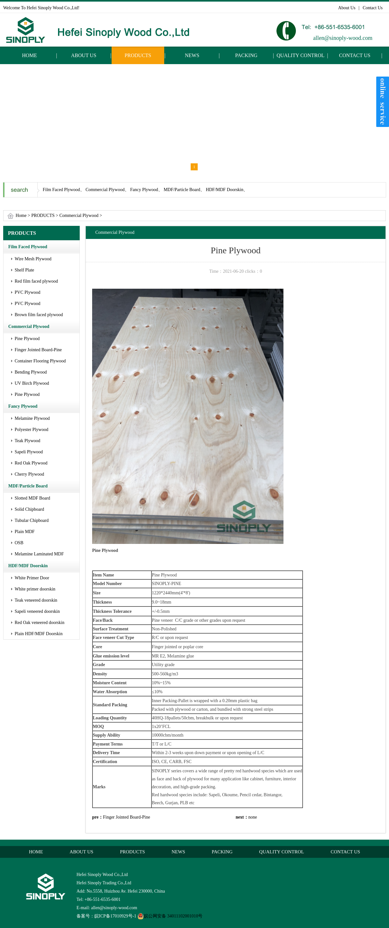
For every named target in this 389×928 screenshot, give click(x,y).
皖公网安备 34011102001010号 (169, 916)
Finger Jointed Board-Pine (38, 349)
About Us (347, 7)
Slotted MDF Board (32, 498)
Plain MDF (25, 531)
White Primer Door (32, 577)
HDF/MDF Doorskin (28, 565)
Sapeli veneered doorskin (37, 611)
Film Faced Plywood (27, 246)
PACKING (246, 55)
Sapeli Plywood (29, 451)
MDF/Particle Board (28, 486)
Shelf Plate (24, 270)
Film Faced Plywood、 (63, 189)
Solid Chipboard (29, 509)
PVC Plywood (27, 292)
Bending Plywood (31, 372)
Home (21, 215)
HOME (29, 55)
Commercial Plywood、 (107, 189)
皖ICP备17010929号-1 (115, 916)
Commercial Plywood (79, 215)
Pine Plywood (27, 338)
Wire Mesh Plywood (33, 258)
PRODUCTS (138, 55)
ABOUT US (83, 55)
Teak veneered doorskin (36, 600)
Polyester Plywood (31, 429)
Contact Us (373, 7)
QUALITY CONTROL (300, 55)
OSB (19, 542)
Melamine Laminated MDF (39, 554)
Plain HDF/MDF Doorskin (38, 633)
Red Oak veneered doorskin (39, 622)
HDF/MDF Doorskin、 (227, 189)
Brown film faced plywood (39, 314)
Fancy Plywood (22, 406)
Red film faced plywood (36, 281)
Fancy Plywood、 (146, 189)
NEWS (192, 55)
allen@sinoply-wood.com (342, 38)
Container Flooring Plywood (40, 361)
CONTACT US (354, 55)
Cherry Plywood (29, 474)
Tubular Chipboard (31, 520)
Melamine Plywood (32, 418)
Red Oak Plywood (31, 463)
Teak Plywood (27, 440)
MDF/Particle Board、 (184, 189)
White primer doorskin (35, 589)
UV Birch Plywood (32, 383)
